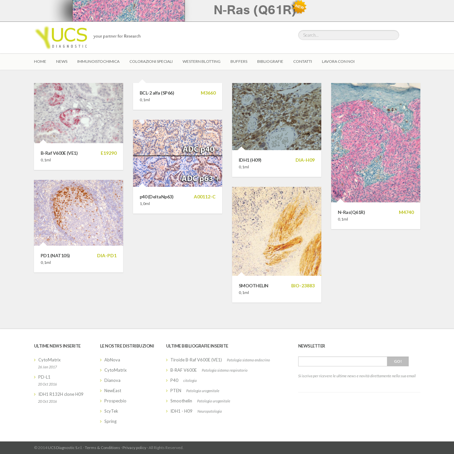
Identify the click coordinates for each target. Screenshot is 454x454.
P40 (174, 380)
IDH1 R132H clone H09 (61, 394)
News (61, 61)
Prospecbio (115, 400)
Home (40, 61)
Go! (398, 361)
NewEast (112, 390)
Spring (110, 421)
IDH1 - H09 (181, 411)
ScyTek (111, 411)
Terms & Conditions (102, 447)
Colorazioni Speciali (151, 61)
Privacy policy (134, 447)
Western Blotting (202, 61)
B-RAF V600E (183, 370)
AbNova (112, 359)
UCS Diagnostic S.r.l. (65, 447)
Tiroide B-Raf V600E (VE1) (196, 359)
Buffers (238, 61)
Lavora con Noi (338, 61)
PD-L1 (44, 377)
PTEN (175, 390)
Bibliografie (270, 61)
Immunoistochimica (98, 61)
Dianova (112, 380)
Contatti (302, 61)
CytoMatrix (49, 359)
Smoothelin (181, 400)
